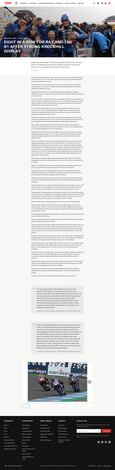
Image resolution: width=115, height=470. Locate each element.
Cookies (99, 465)
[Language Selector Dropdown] (109, 3)
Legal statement (106, 465)
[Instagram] (105, 442)
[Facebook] (102, 442)
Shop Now (80, 3)
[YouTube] (98, 442)
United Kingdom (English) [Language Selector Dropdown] (13, 466)
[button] (26, 406)
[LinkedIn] (109, 442)
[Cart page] (102, 3)
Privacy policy (83, 437)
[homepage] (8, 3)
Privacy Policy (92, 465)
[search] (94, 3)
